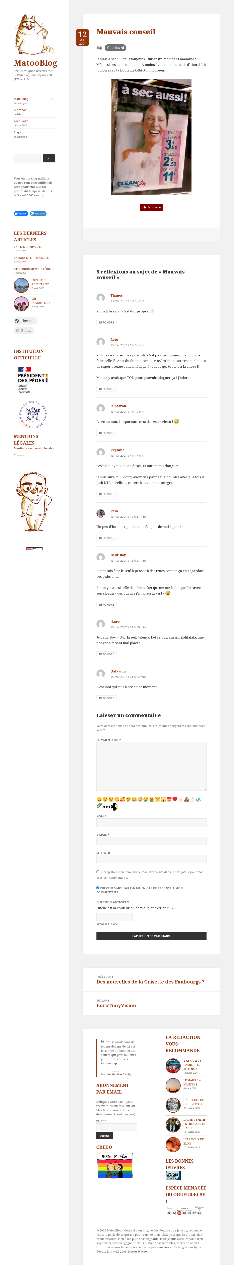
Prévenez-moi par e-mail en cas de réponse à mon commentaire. (139, 890)
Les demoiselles (41, 301)
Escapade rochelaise (40, 282)
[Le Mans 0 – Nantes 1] (173, 1085)
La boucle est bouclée (31, 258)
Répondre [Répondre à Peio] (106, 538)
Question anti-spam (113, 902)
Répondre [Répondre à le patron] (106, 433)
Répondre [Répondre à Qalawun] (106, 698)
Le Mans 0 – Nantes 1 (192, 1082)
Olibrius (113, 47)
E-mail (102, 835)
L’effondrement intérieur (34, 269)
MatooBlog (35, 62)
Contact (19, 455)
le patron (118, 406)
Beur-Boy (118, 555)
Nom (101, 816)
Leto (114, 339)
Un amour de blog (193, 1141)
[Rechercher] (49, 158)
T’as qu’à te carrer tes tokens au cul (194, 1065)
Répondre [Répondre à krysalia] (106, 494)
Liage (34, 134)
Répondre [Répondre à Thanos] (106, 322)
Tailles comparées (28, 247)
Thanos (116, 295)
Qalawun (118, 671)
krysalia (117, 450)
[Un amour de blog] (173, 1144)
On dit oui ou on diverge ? (193, 1102)
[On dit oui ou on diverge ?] (173, 1105)
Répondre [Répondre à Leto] (106, 389)
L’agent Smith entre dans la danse (194, 1124)
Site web (103, 853)
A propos (34, 112)
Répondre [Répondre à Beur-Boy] (106, 604)
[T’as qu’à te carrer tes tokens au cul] (173, 1065)
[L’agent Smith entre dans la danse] (173, 1124)
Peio (114, 511)
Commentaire (108, 740)
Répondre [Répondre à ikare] (106, 654)
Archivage (34, 123)
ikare (115, 621)
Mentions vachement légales (34, 448)
